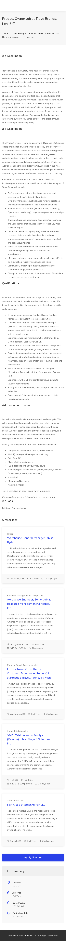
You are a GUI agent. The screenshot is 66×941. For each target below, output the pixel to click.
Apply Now (33, 857)
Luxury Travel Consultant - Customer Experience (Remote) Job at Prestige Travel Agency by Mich (29, 673)
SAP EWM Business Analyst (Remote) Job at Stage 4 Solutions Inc (28, 739)
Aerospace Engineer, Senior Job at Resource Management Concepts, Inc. (29, 604)
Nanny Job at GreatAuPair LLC (26, 805)
